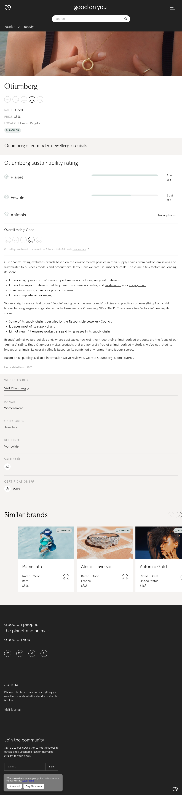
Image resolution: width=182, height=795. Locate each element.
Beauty (29, 26)
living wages (76, 331)
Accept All (14, 786)
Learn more (28, 780)
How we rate (79, 249)
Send (52, 766)
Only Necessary (34, 786)
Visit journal (12, 709)
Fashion (10, 26)
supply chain (137, 285)
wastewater (113, 285)
